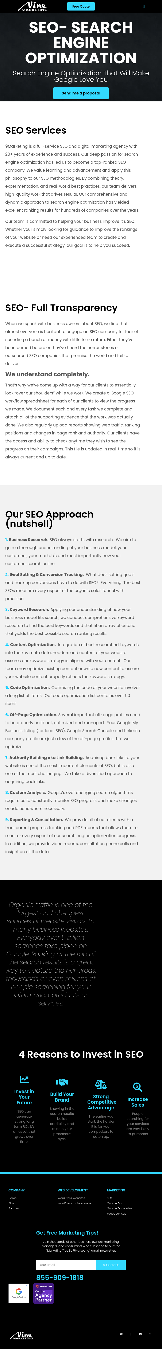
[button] (144, 6)
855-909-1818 (60, 1277)
